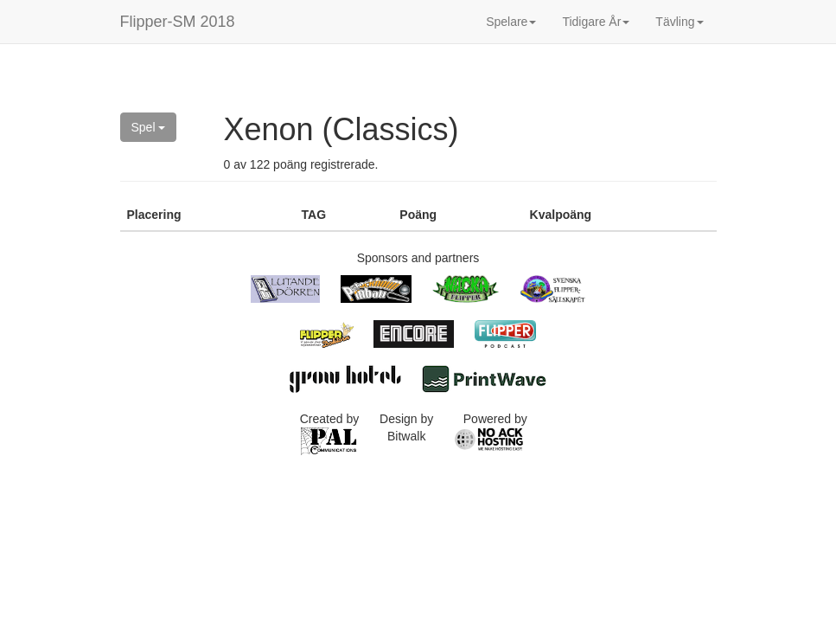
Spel (148, 127)
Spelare (511, 22)
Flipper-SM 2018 (177, 21)
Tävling (679, 22)
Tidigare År (595, 22)
